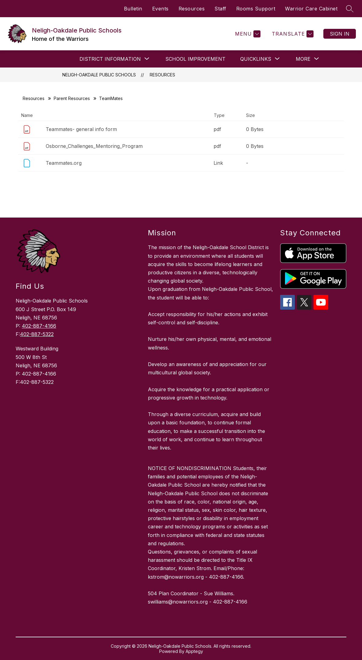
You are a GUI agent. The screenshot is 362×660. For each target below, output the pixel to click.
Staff (220, 9)
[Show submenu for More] (303, 59)
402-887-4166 (39, 326)
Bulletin (133, 9)
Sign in (339, 34)
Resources (192, 9)
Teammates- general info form (81, 129)
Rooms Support (255, 9)
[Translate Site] (292, 34)
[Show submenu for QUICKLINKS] (255, 59)
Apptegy (194, 651)
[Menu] (246, 34)
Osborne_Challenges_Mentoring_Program (94, 146)
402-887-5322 (37, 334)
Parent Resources (72, 98)
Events (160, 9)
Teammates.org (64, 163)
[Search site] (349, 8)
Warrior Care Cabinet (311, 9)
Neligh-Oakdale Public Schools (99, 74)
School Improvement (195, 59)
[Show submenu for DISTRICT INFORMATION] (110, 59)
